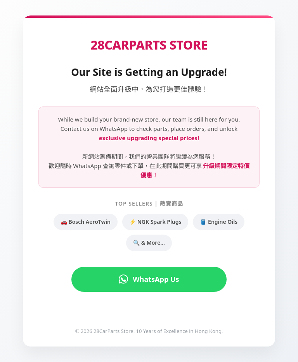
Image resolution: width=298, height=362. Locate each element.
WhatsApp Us (149, 279)
